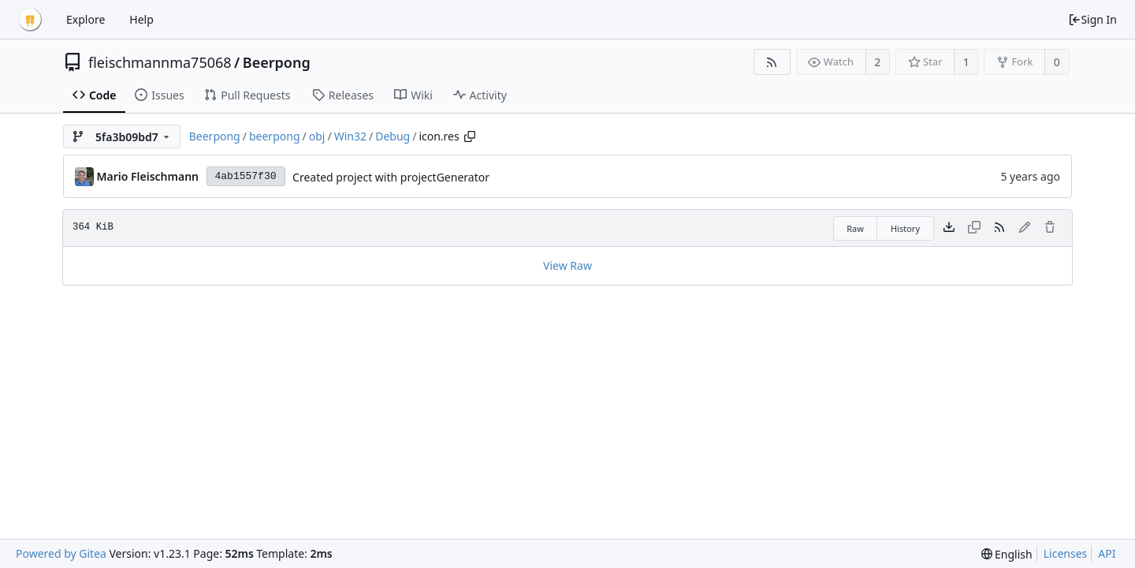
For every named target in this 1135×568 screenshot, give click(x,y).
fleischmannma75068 (160, 62)
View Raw (567, 265)
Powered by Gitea (61, 553)
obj (317, 136)
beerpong (274, 136)
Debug (392, 136)
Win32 (350, 136)
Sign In (1092, 19)
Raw (855, 228)
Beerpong (277, 62)
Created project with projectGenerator (390, 177)
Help (141, 19)
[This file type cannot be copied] (974, 228)
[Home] (30, 20)
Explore (85, 19)
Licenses (1066, 553)
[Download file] (949, 228)
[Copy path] (469, 136)
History (905, 228)
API (1106, 553)
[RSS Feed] (772, 62)
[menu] (1007, 554)
